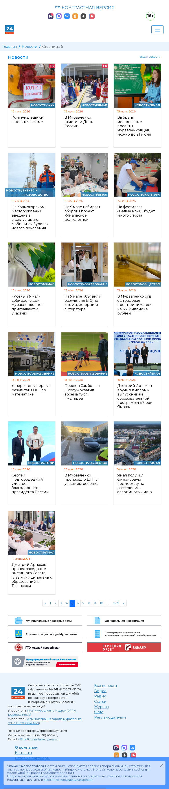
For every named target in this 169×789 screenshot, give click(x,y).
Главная (10, 46)
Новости (29, 46)
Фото (98, 712)
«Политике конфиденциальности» (68, 779)
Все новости (150, 56)
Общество (151, 284)
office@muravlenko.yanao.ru (38, 739)
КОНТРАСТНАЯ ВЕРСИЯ (84, 7)
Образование (95, 284)
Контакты (23, 753)
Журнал (101, 707)
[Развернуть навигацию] (157, 29)
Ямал (102, 105)
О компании (26, 747)
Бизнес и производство (35, 192)
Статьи (100, 701)
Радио (100, 696)
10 (101, 603)
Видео (100, 691)
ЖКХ (50, 105)
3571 (116, 603)
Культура (152, 194)
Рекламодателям (110, 717)
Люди (49, 463)
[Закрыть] (161, 765)
